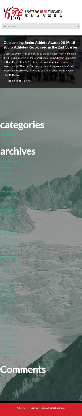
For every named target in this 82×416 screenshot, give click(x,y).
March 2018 (7, 251)
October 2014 (9, 347)
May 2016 (6, 317)
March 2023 (7, 191)
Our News (6, 135)
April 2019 (6, 227)
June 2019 (6, 221)
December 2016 (9, 293)
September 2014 (10, 353)
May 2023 (6, 185)
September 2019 (10, 215)
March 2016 (7, 323)
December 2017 (9, 257)
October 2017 (9, 269)
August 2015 (8, 335)
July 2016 (6, 305)
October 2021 (9, 197)
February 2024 (9, 179)
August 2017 (8, 275)
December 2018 (9, 233)
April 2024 (6, 173)
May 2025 (6, 167)
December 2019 (9, 209)
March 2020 (7, 203)
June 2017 (6, 281)
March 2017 (7, 287)
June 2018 (6, 245)
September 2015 (10, 329)
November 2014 (10, 341)
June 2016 (6, 311)
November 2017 (10, 263)
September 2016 (10, 299)
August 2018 (8, 239)
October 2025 (9, 161)
